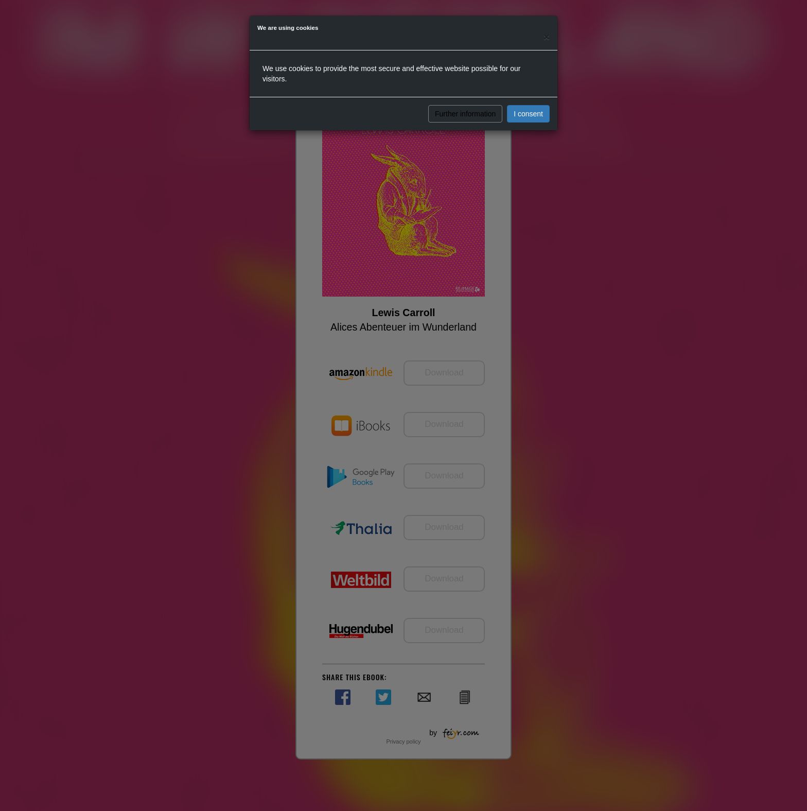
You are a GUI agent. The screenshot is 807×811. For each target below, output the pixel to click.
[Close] (546, 36)
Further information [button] (465, 114)
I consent (528, 114)
